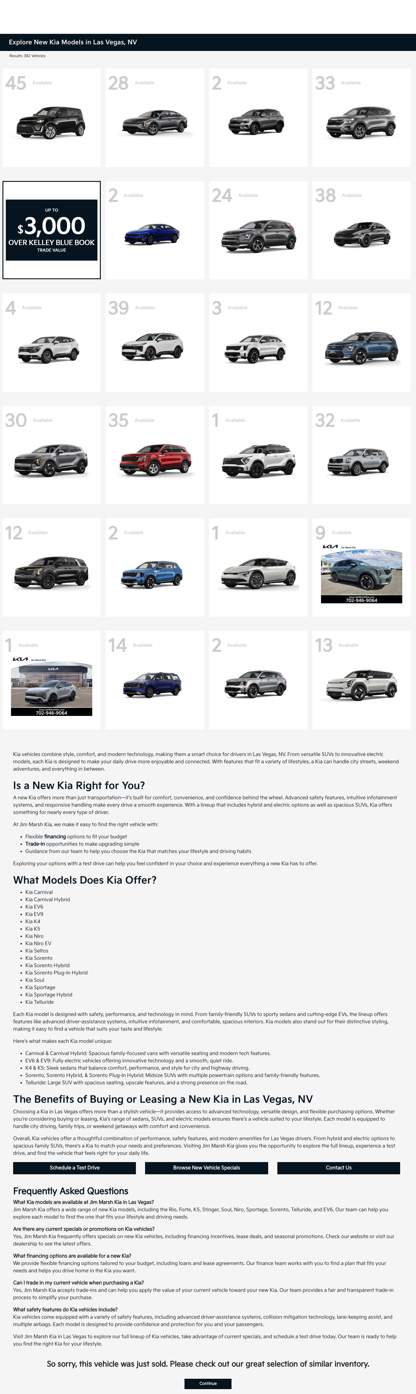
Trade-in (35, 844)
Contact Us (339, 1168)
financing (55, 837)
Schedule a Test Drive (75, 1168)
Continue (208, 1383)
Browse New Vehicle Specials (206, 1168)
